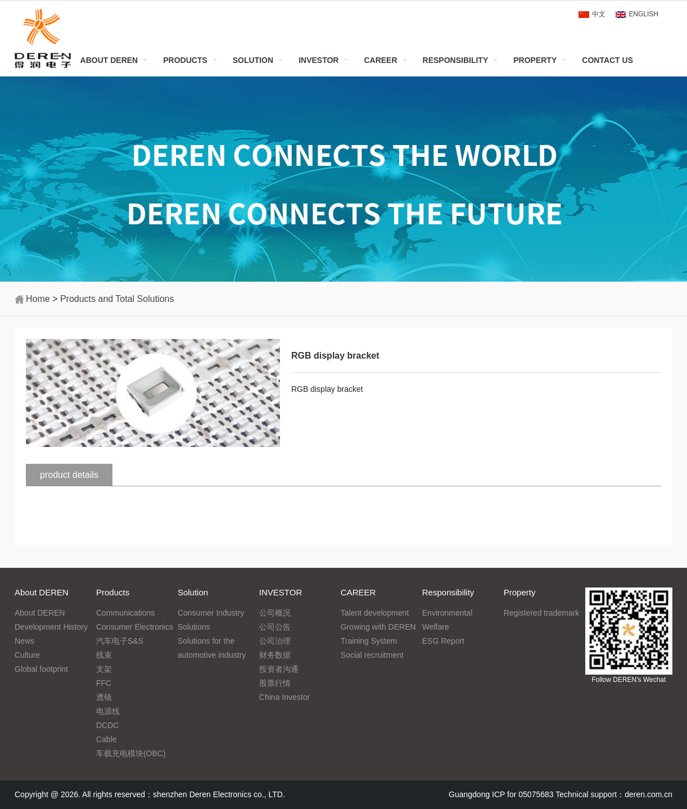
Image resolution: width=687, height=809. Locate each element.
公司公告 (275, 626)
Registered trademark (542, 612)
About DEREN (109, 60)
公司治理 (275, 640)
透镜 (104, 697)
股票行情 (275, 683)
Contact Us (607, 60)
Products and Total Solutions (117, 299)
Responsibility (456, 60)
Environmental (447, 612)
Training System (369, 640)
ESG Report (443, 640)
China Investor (284, 697)
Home (38, 299)
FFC (103, 683)
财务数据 (275, 654)
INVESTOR (318, 60)
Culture (27, 654)
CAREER (380, 60)
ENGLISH (643, 14)
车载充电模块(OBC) (131, 753)
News (24, 640)
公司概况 (275, 612)
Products (185, 60)
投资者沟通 (279, 669)
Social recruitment (372, 654)
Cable (106, 739)
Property (535, 60)
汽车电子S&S (119, 640)
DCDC (107, 725)
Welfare (435, 626)
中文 (598, 14)
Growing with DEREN (378, 626)
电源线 (108, 711)
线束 (104, 654)
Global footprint (41, 669)
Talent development (375, 612)
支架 (104, 669)
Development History (51, 626)
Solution (253, 60)
